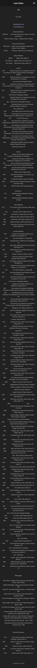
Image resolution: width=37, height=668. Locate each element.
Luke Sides (18, 3)
